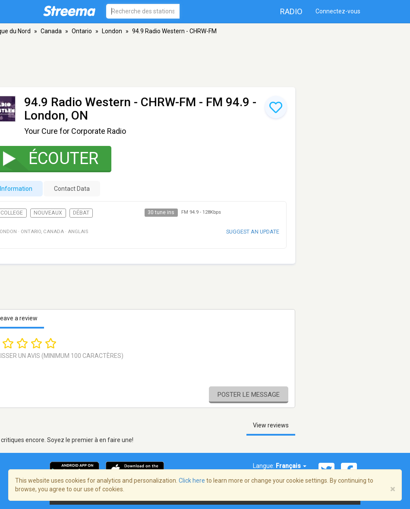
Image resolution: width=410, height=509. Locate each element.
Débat (81, 213)
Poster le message (249, 394)
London (112, 31)
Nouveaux (48, 213)
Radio (291, 11)
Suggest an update (252, 231)
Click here (192, 480)
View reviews (271, 425)
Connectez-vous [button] (337, 11)
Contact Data (72, 188)
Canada (51, 31)
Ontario (82, 31)
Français (291, 465)
